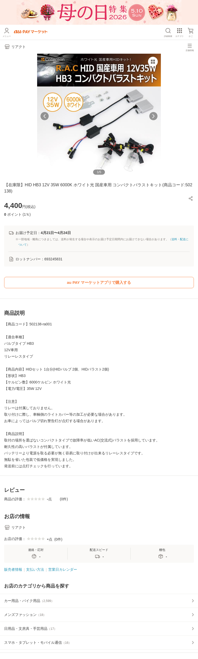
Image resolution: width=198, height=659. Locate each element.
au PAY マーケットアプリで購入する (99, 282)
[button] (191, 198)
